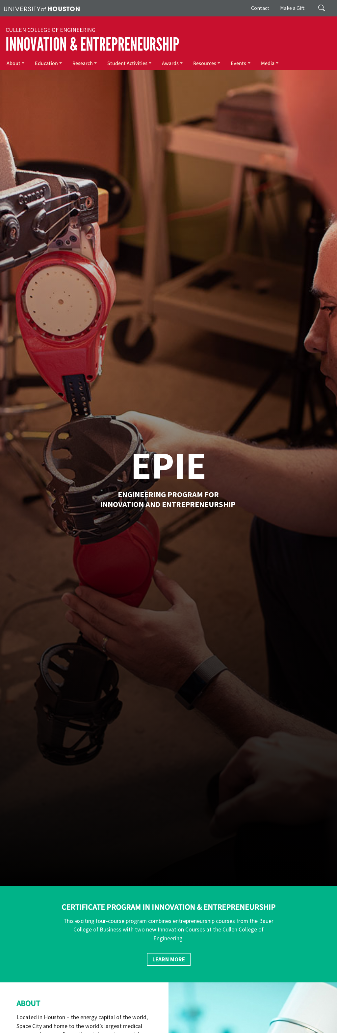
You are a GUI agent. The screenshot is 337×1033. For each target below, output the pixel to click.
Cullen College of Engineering (50, 30)
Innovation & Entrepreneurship (92, 44)
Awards (170, 63)
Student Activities (127, 63)
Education (46, 63)
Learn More (168, 959)
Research (82, 63)
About (13, 63)
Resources (204, 63)
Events (238, 63)
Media (267, 63)
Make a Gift (292, 8)
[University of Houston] (42, 8)
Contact (260, 8)
